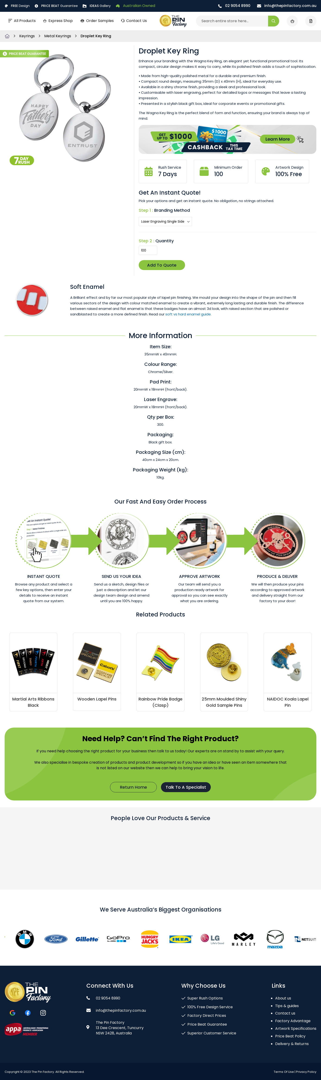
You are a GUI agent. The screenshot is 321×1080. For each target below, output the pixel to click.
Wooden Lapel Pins (96, 699)
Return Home (133, 787)
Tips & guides (287, 1005)
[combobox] (237, 21)
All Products (22, 20)
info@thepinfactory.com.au (286, 5)
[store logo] (173, 21)
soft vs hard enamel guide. (188, 314)
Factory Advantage (293, 1021)
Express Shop (58, 20)
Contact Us (134, 20)
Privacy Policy (306, 1072)
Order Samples (97, 20)
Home (7, 36)
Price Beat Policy (290, 1036)
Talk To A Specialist (186, 787)
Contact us (285, 1013)
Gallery (97, 5)
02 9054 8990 (234, 5)
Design (17, 5)
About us (283, 998)
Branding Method (172, 210)
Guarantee (56, 5)
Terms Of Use (284, 1072)
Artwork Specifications (295, 1028)
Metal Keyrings (58, 36)
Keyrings (27, 36)
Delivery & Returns (292, 1043)
